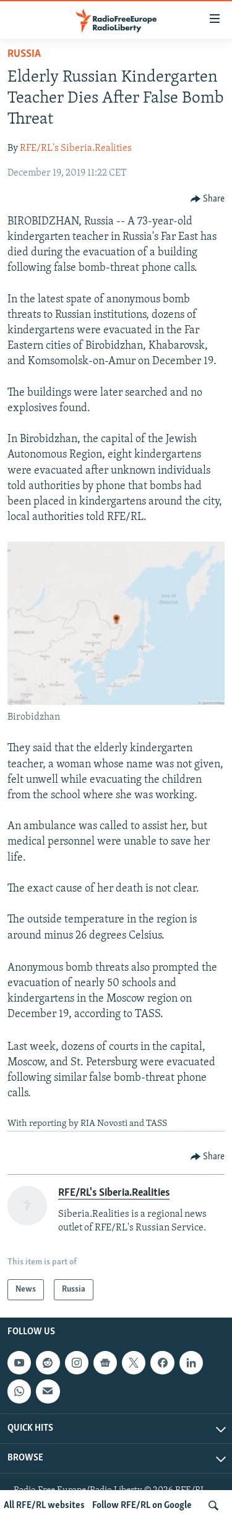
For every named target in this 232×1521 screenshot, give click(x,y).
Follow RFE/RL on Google (142, 1505)
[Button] (208, 199)
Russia (24, 54)
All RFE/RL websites (44, 1505)
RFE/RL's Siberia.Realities (76, 148)
